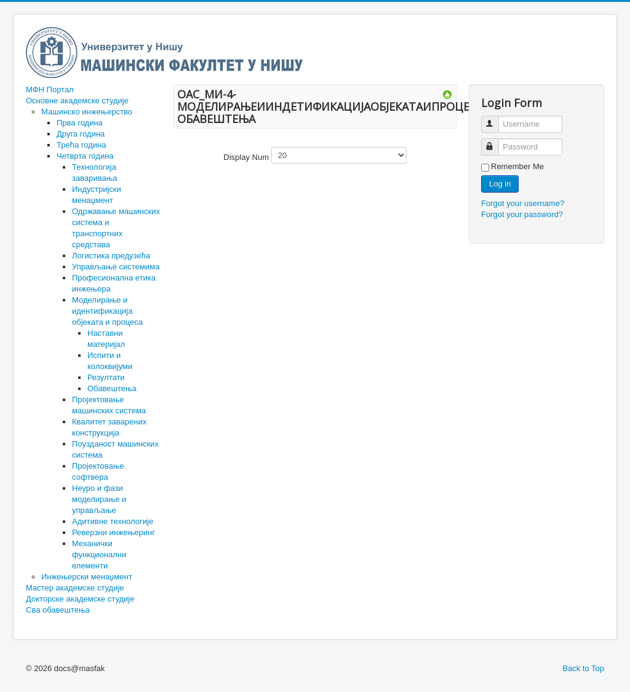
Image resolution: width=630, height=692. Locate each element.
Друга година (81, 133)
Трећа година (81, 144)
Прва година (80, 122)
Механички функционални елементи (99, 554)
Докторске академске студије (80, 598)
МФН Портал (50, 89)
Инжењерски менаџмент (86, 576)
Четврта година (85, 156)
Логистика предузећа (111, 255)
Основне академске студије (77, 100)
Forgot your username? (522, 203)
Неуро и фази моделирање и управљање (99, 499)
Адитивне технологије (112, 521)
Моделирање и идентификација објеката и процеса (107, 311)
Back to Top (583, 668)
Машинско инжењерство (86, 111)
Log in (500, 183)
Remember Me (517, 166)
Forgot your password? (522, 214)
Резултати (106, 377)
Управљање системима (115, 266)
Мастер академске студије (75, 587)
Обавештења (112, 388)
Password (495, 141)
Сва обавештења (58, 609)
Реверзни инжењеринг (113, 532)
